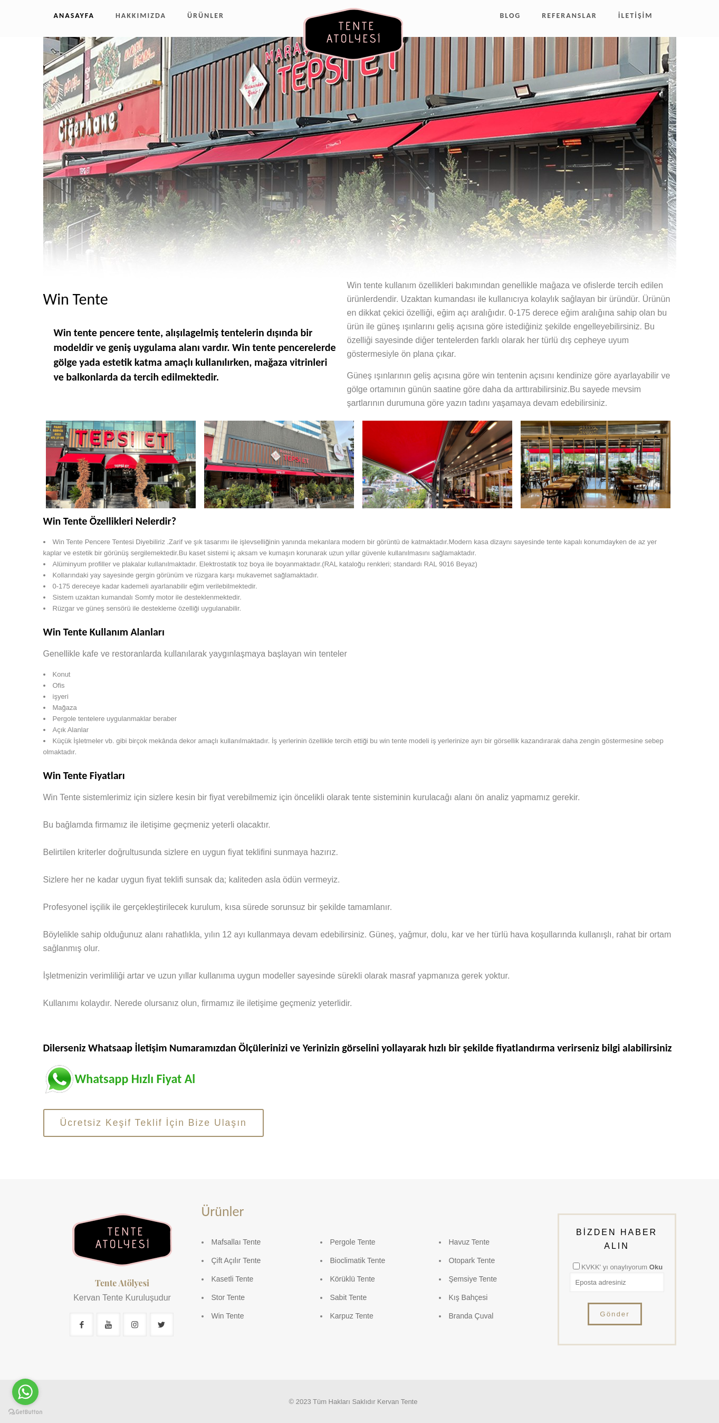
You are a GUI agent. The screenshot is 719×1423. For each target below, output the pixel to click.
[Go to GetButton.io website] (25, 1412)
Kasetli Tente (233, 1279)
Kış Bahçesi (468, 1297)
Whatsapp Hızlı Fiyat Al (135, 1078)
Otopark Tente (472, 1260)
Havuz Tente (469, 1242)
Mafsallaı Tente (236, 1242)
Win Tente (228, 1316)
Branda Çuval (471, 1316)
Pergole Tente (353, 1242)
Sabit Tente (348, 1297)
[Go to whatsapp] (25, 1392)
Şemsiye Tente (473, 1279)
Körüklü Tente (352, 1279)
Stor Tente (228, 1297)
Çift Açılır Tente (236, 1260)
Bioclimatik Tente (358, 1260)
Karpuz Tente (351, 1316)
